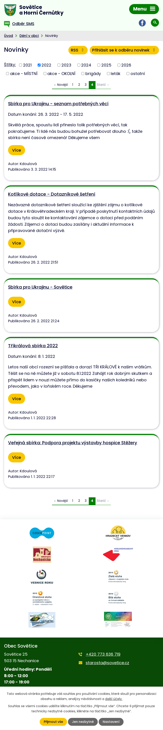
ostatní (137, 73)
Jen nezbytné (83, 721)
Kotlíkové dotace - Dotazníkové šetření (51, 194)
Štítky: (10, 64)
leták (115, 73)
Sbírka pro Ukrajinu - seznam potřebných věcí (58, 104)
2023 (66, 65)
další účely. (113, 698)
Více (16, 150)
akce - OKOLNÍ (61, 73)
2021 (27, 65)
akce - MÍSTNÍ (23, 73)
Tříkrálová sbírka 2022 (33, 346)
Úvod (8, 35)
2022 (46, 65)
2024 (86, 65)
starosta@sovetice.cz (107, 663)
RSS (78, 50)
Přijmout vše (53, 721)
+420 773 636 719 (103, 654)
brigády (93, 73)
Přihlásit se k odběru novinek (124, 50)
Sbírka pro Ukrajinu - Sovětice (40, 287)
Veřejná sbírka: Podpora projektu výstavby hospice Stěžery (72, 443)
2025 (106, 65)
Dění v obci (29, 35)
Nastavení (111, 721)
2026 (126, 65)
